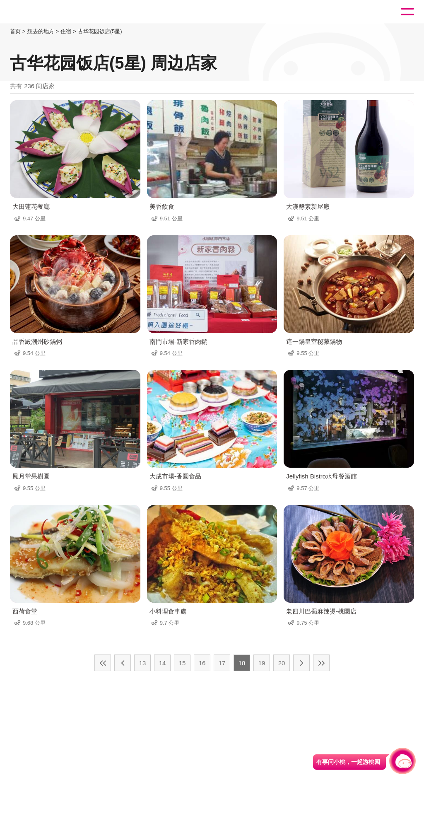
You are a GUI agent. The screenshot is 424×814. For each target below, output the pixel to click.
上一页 (122, 663)
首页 (15, 31)
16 (202, 663)
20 (281, 663)
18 (242, 663)
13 (142, 663)
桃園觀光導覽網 (41, 12)
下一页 (301, 663)
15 (182, 663)
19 (261, 663)
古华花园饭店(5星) (100, 31)
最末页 (321, 663)
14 (162, 663)
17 (222, 663)
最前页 (102, 663)
